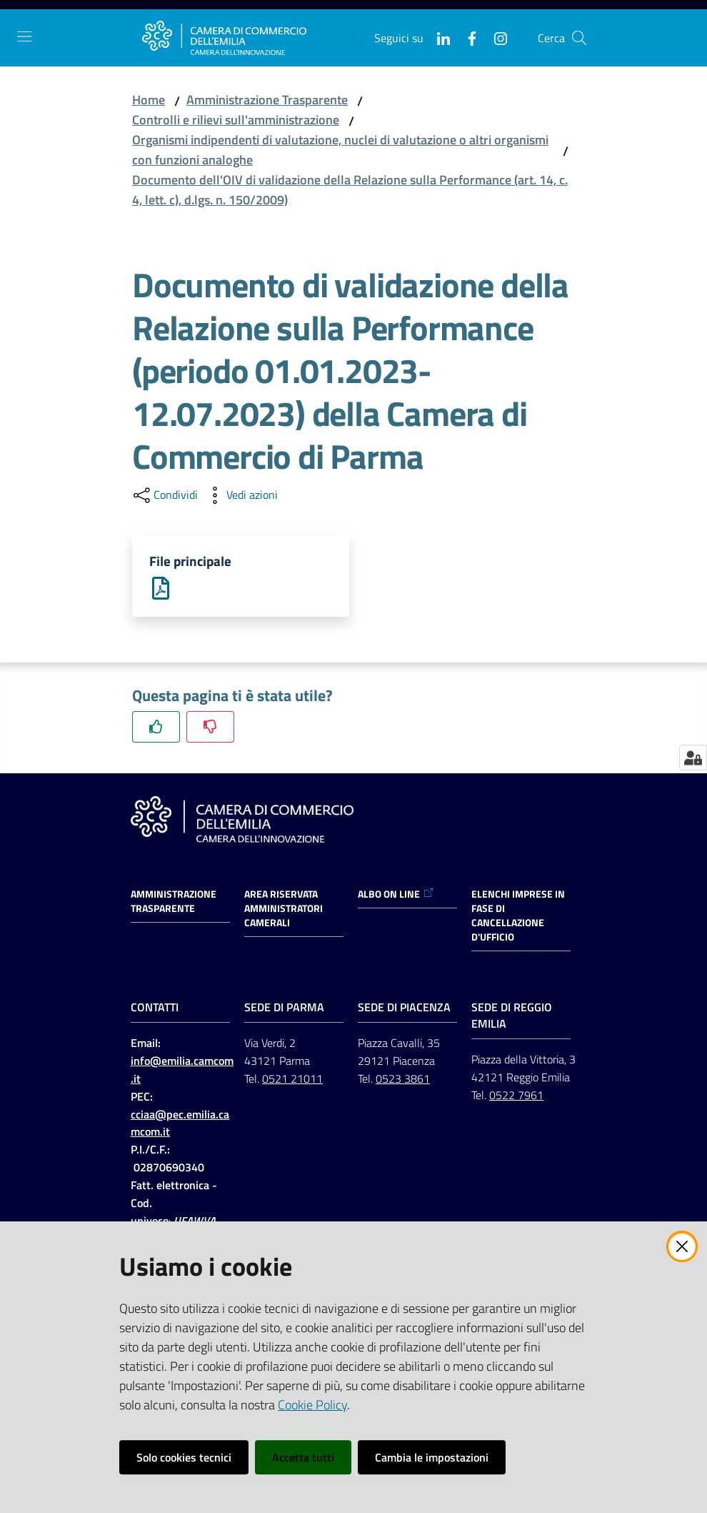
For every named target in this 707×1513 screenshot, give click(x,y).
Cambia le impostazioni (431, 1457)
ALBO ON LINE (396, 896)
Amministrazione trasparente (173, 903)
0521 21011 (292, 1079)
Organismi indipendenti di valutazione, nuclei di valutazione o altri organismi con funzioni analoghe (340, 149)
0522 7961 (516, 1096)
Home (148, 99)
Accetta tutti (303, 1457)
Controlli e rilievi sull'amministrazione (235, 119)
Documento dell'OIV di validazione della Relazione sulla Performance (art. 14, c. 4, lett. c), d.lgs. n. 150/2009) (350, 189)
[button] (579, 37)
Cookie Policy (312, 1404)
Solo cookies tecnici (183, 1457)
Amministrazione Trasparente (267, 99)
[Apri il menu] (24, 36)
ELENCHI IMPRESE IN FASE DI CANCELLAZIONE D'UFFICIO (518, 917)
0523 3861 (403, 1079)
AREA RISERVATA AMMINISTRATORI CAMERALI (283, 910)
